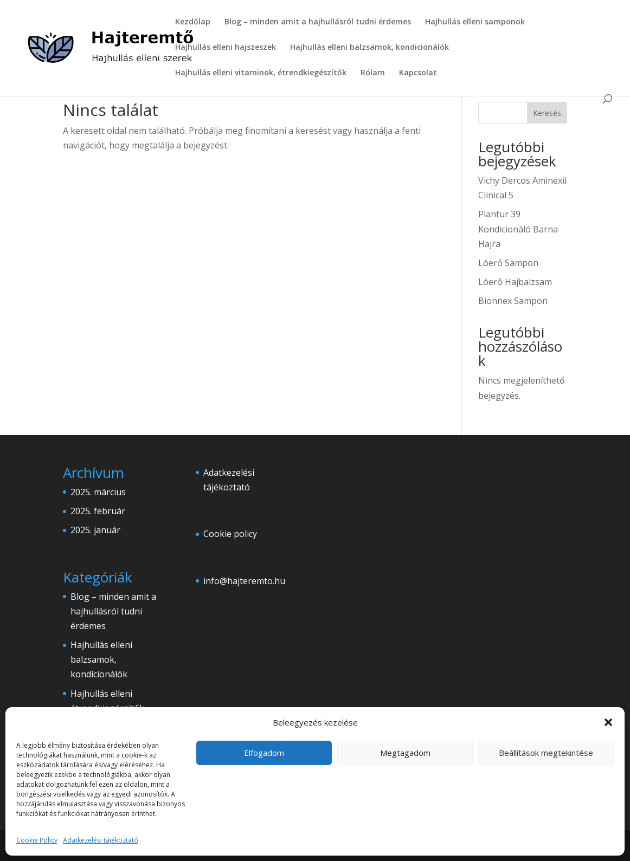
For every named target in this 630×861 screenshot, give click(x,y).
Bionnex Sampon (513, 301)
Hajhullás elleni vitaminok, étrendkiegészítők (260, 73)
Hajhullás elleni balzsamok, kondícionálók (101, 659)
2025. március (98, 492)
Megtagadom (405, 752)
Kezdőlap (192, 22)
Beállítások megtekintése (546, 752)
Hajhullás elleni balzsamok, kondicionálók (369, 47)
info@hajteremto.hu (244, 581)
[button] (608, 722)
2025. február (97, 511)
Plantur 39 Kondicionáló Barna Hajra (518, 228)
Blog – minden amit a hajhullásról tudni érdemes (317, 22)
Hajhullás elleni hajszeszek (225, 47)
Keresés (547, 113)
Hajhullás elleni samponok (475, 22)
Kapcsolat (418, 73)
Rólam (373, 73)
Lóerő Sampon (508, 263)
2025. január (95, 530)
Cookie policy (230, 534)
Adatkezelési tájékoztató (100, 840)
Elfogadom (264, 752)
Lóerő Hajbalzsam (515, 282)
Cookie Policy (36, 840)
